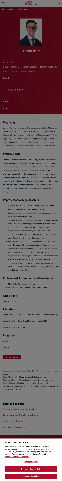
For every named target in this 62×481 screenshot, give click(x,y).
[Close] (58, 442)
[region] (31, 460)
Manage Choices (31, 462)
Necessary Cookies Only (31, 469)
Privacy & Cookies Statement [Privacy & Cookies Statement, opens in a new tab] (17, 457)
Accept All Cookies (31, 476)
